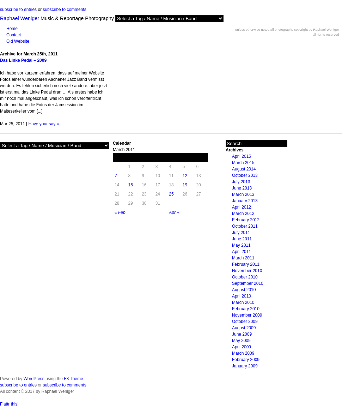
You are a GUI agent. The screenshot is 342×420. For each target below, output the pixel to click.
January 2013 (245, 200)
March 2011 (243, 258)
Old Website (17, 41)
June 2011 (242, 238)
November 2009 (247, 315)
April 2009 (241, 346)
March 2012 (243, 213)
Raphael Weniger (19, 18)
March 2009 (243, 353)
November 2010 (247, 270)
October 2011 (245, 226)
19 (185, 184)
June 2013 (242, 188)
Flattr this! (9, 404)
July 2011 (241, 232)
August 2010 (244, 289)
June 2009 (242, 334)
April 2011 (241, 251)
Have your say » (44, 123)
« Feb (120, 212)
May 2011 (241, 245)
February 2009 (245, 359)
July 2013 (241, 181)
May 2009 (241, 340)
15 (130, 184)
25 (171, 194)
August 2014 (244, 169)
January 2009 (245, 366)
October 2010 (245, 277)
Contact (13, 34)
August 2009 (244, 327)
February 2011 (245, 264)
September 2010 (247, 283)
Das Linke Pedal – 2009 (23, 60)
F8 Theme (73, 378)
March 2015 (243, 162)
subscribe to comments (64, 9)
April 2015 (241, 156)
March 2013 (243, 194)
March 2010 (243, 302)
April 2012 (241, 207)
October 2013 (245, 175)
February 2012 (245, 219)
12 (185, 175)
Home (12, 28)
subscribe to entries (18, 9)
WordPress (34, 378)
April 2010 (241, 296)
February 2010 (245, 308)
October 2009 (245, 321)
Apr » (174, 212)
